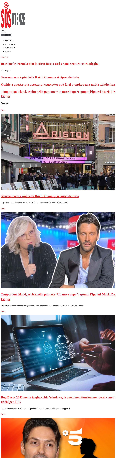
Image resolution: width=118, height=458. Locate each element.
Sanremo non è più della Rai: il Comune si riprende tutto (40, 77)
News (8, 51)
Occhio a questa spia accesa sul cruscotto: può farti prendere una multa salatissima (58, 84)
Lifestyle (10, 48)
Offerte (9, 41)
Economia (10, 44)
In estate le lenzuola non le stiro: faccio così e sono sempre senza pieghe (49, 63)
